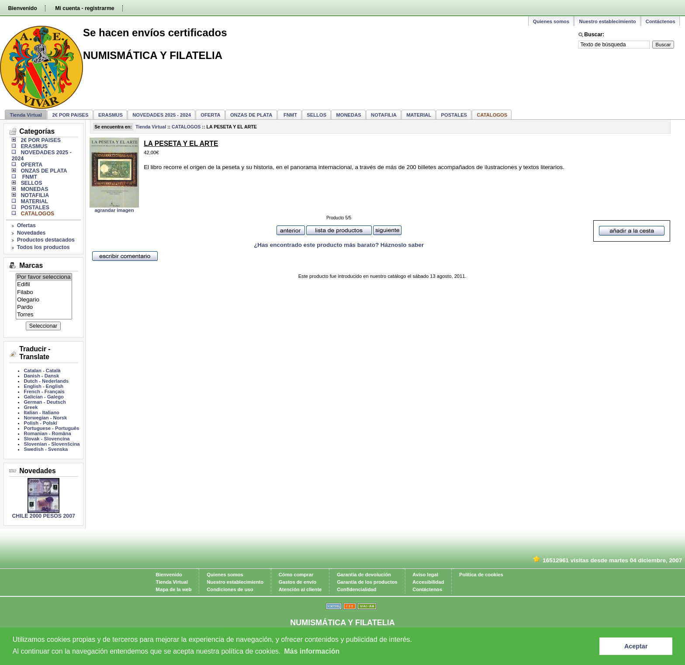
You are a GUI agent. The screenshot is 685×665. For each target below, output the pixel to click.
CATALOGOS (186, 126)
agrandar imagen (114, 210)
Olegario (44, 300)
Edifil (44, 284)
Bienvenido (22, 8)
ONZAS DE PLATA (251, 115)
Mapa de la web (174, 589)
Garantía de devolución (364, 574)
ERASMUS (110, 115)
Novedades (31, 233)
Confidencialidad (356, 589)
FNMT (289, 115)
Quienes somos (551, 21)
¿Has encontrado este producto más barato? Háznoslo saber (339, 245)
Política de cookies (481, 574)
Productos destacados (46, 240)
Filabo (44, 292)
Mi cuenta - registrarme (84, 8)
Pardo (44, 307)
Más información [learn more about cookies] (311, 651)
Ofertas (26, 225)
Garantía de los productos (367, 582)
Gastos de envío (297, 582)
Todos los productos (43, 247)
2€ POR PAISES (70, 115)
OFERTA (210, 115)
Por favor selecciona (44, 277)
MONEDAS (348, 115)
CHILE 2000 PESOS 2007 (43, 516)
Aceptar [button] (636, 646)
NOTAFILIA (384, 115)
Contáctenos (660, 21)
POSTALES (454, 115)
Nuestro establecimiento (607, 21)
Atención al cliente (300, 589)
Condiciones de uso (230, 589)
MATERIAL (418, 115)
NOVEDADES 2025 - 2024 (161, 115)
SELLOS (316, 115)
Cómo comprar (296, 574)
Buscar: (594, 34)
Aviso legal (425, 574)
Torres (44, 315)
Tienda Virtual (26, 115)
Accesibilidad (428, 582)
